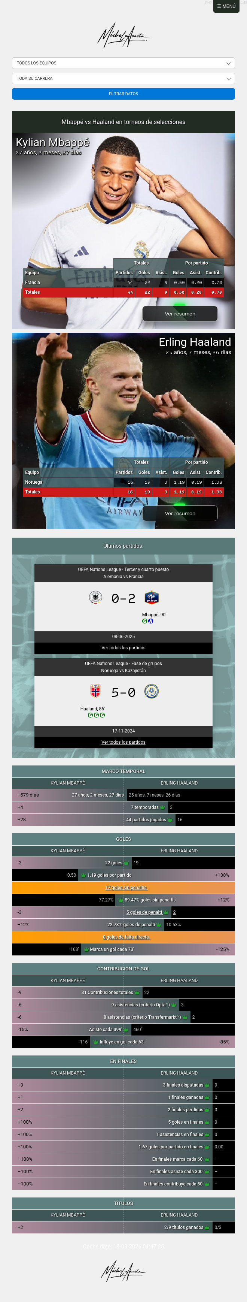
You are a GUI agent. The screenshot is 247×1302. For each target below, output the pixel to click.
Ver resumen (180, 313)
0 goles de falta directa (126, 937)
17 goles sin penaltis (126, 887)
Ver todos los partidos (123, 647)
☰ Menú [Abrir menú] (226, 6)
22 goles (117, 863)
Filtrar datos (123, 93)
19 (136, 863)
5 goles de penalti (147, 912)
